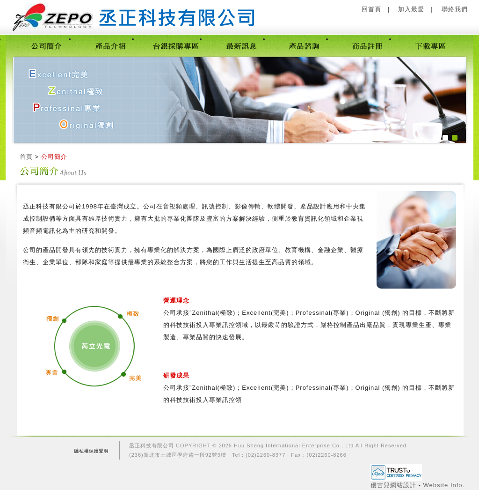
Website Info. (444, 485)
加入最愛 (411, 9)
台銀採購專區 (176, 45)
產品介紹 (110, 45)
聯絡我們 (455, 9)
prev (34, 99)
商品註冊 (367, 45)
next (440, 99)
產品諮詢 (304, 45)
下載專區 (430, 45)
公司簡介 (47, 45)
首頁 (26, 156)
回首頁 (371, 9)
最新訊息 (241, 45)
